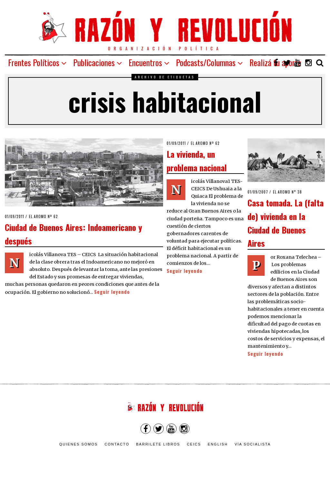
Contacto (116, 444)
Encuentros (145, 62)
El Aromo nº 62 (43, 216)
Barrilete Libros (158, 444)
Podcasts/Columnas (206, 62)
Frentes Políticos (33, 62)
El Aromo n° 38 (287, 192)
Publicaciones (94, 62)
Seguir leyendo (112, 291)
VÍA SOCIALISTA (253, 444)
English (218, 444)
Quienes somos (78, 444)
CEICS (194, 444)
